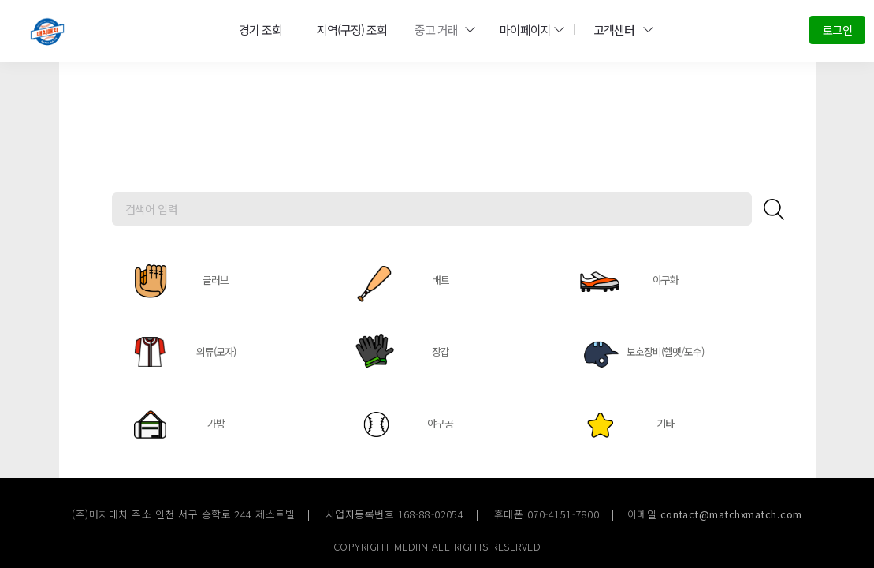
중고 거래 (440, 29)
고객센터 (618, 29)
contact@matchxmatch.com (731, 513)
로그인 (837, 29)
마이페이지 (528, 29)
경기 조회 (259, 29)
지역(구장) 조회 (348, 29)
